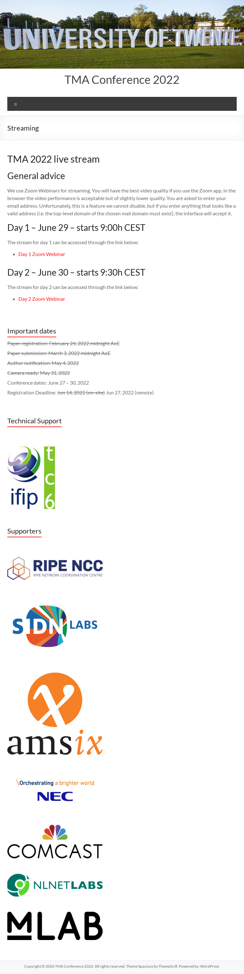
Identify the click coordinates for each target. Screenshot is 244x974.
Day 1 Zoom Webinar (41, 254)
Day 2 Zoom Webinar (41, 299)
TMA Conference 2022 (122, 79)
